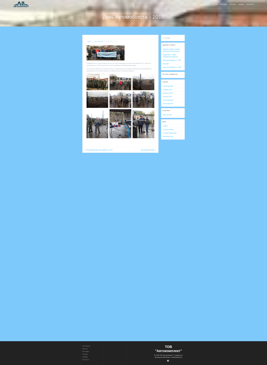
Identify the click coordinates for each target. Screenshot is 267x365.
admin (90, 41)
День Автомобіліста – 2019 (172, 60)
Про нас (215, 4)
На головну (205, 4)
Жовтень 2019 (168, 93)
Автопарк (223, 4)
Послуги (233, 4)
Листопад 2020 (168, 86)
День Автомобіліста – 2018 (172, 67)
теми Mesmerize (176, 357)
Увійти (165, 126)
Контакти (250, 4)
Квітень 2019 (167, 97)
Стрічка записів (168, 129)
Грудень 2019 (167, 90)
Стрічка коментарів (169, 133)
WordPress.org (168, 136)
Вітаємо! (166, 64)
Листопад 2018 (168, 100)
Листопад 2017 (168, 104)
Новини (241, 4)
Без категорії (98, 41)
